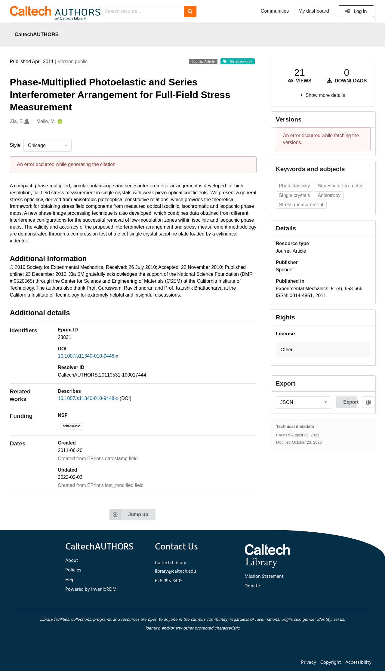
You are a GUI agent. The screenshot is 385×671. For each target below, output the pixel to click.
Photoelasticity (294, 185)
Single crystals (294, 195)
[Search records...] (142, 11)
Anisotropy (329, 195)
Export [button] (350, 402)
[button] (323, 350)
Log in (356, 11)
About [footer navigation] (71, 561)
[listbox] (47, 146)
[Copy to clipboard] (368, 402)
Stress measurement (301, 204)
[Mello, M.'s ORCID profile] (59, 121)
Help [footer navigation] (70, 580)
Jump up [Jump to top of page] (128, 514)
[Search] (190, 11)
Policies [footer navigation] (73, 570)
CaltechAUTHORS (37, 34)
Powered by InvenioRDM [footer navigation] (91, 589)
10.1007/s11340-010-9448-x (88, 356)
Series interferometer (340, 185)
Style (15, 145)
